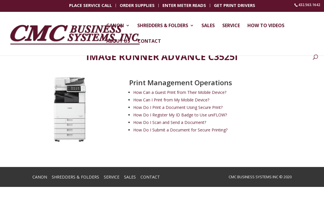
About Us (118, 41)
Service (231, 26)
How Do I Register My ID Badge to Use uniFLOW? (180, 115)
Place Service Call (90, 5)
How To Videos (265, 26)
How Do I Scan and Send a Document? (169, 122)
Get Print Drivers (234, 5)
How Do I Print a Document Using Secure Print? (178, 107)
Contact (149, 41)
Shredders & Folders (162, 26)
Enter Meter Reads (184, 5)
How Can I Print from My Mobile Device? (171, 100)
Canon (115, 26)
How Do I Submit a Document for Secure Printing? (180, 130)
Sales (208, 26)
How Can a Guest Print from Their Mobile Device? (179, 92)
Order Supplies (137, 5)
